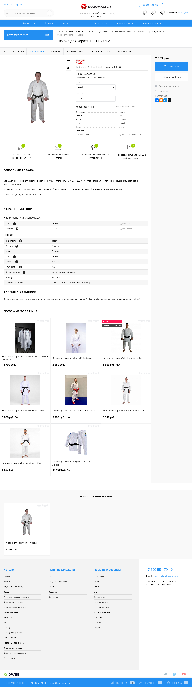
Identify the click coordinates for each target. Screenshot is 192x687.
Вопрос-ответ (100, 23)
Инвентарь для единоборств (16, 597)
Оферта (97, 627)
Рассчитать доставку (167, 86)
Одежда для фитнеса (13, 633)
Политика (98, 617)
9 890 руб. (75, 419)
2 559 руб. (12, 549)
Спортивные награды (13, 648)
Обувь (6, 592)
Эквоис (122, 119)
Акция (51, 587)
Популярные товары (58, 582)
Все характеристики (125, 107)
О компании (29, 23)
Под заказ (161, 91)
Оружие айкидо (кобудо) (14, 587)
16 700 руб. (25, 366)
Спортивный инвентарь (14, 602)
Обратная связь (14, 683)
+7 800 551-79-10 (37, 683)
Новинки (52, 576)
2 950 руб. (75, 366)
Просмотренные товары (96, 496)
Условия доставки (152, 23)
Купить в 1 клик (171, 77)
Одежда (7, 627)
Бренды (66, 23)
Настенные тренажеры (14, 643)
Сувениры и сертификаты (15, 653)
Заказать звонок (151, 5)
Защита (7, 582)
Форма (7, 576)
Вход (6, 4)
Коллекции (53, 597)
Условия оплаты (125, 23)
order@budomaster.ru (167, 576)
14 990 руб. (75, 471)
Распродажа (9, 658)
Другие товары (127, 223)
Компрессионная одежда (15, 607)
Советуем (53, 592)
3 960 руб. (25, 419)
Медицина (8, 617)
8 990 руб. (126, 366)
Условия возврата (102, 612)
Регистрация (17, 4)
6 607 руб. (25, 471)
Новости (48, 23)
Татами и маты (10, 638)
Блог (82, 23)
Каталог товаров (28, 35)
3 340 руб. (126, 419)
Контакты (98, 622)
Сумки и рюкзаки (11, 612)
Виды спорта (9, 622)
